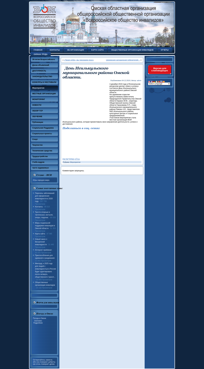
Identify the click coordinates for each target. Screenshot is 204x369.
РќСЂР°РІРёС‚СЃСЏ (71, 159)
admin (139, 80)
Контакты (39, 207)
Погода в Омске (39, 318)
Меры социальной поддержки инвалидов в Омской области (45, 225)
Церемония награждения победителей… (123, 60)
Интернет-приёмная (43, 250)
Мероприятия (75, 162)
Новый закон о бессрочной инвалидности (41, 242)
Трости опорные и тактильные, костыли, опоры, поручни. (44, 215)
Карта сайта (40, 234)
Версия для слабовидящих (159, 69)
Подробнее (38, 323)
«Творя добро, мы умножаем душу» (79, 60)
